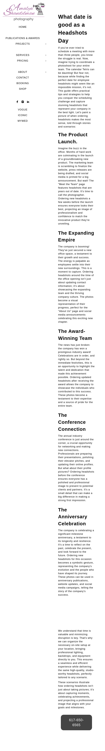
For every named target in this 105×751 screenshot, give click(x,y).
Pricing (22, 60)
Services (23, 55)
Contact (22, 77)
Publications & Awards (23, 38)
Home (23, 27)
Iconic (22, 115)
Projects (23, 43)
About (22, 72)
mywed (23, 121)
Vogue (22, 109)
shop (22, 89)
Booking (22, 83)
